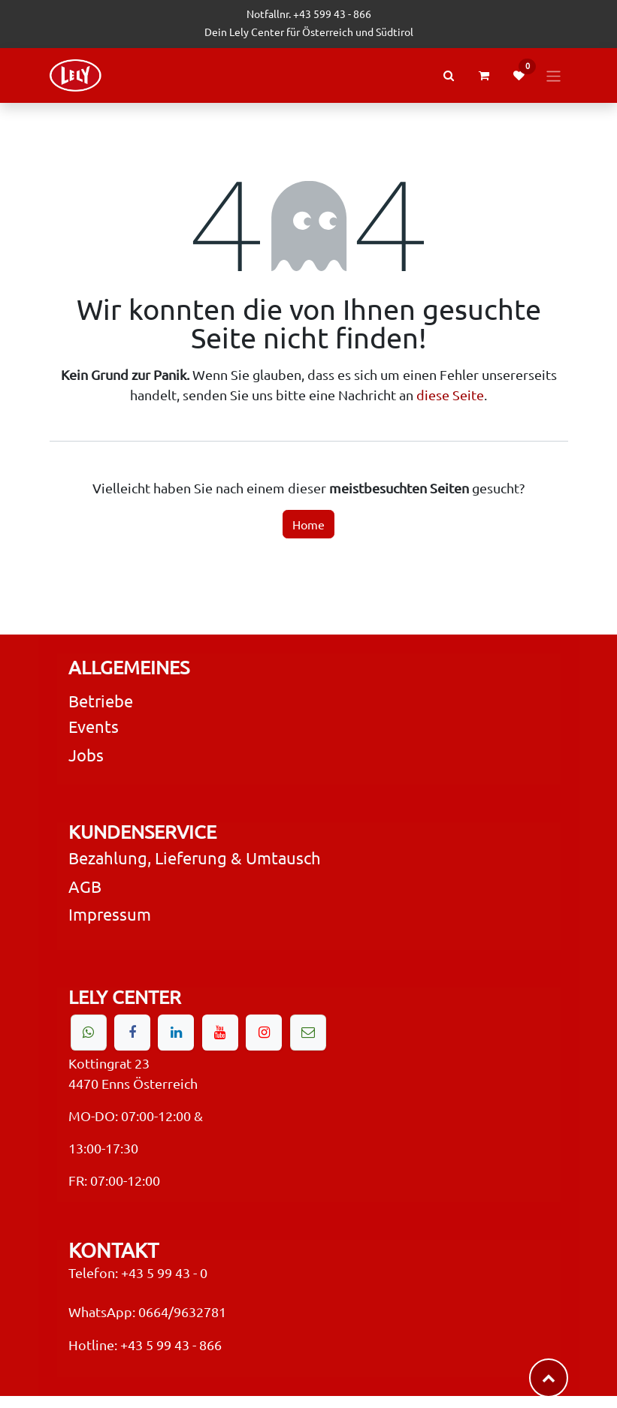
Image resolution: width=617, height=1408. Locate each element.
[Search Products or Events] (449, 75)
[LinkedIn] (176, 1033)
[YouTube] (220, 1033)
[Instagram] (264, 1033)
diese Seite (450, 395)
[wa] (89, 1033)
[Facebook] (132, 1033)
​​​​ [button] (548, 1378)
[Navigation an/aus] (553, 75)
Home (308, 524)
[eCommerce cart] (484, 76)
